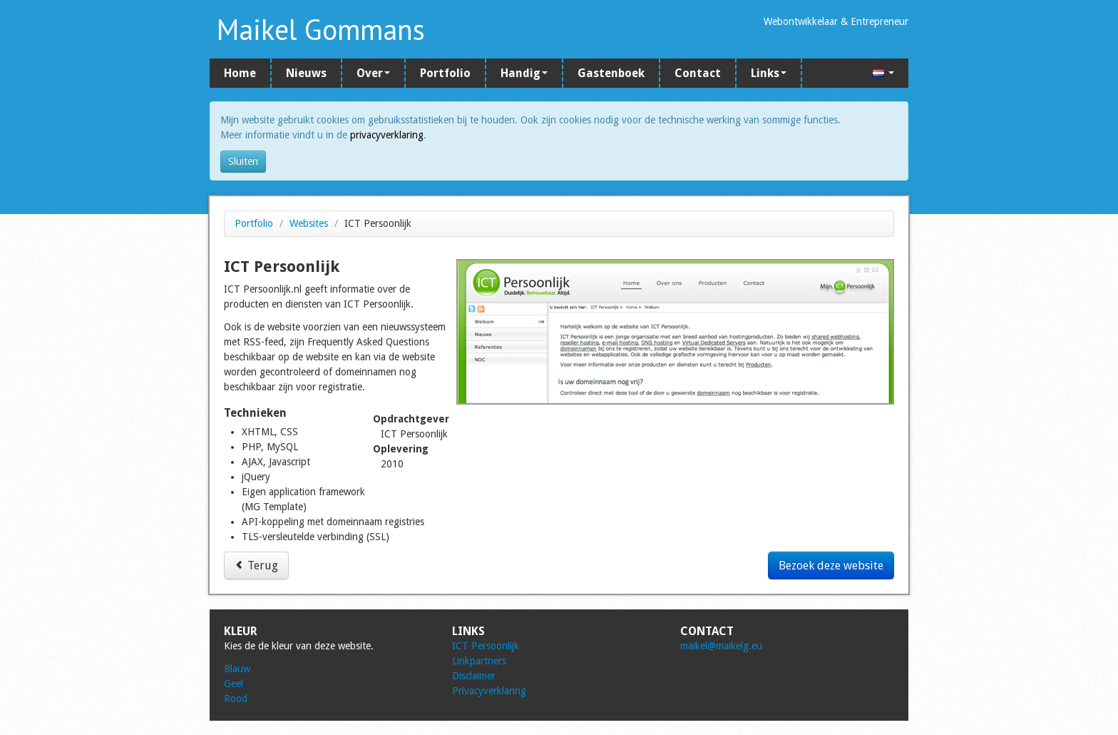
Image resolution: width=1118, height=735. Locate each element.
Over (373, 73)
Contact (698, 73)
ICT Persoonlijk (485, 646)
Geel (233, 683)
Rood (235, 698)
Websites (308, 223)
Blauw (237, 668)
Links (768, 73)
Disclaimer (474, 675)
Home (240, 73)
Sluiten (243, 161)
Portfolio (445, 73)
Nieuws (306, 73)
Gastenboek (611, 73)
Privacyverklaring (489, 690)
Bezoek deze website (831, 565)
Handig (524, 73)
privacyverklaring (387, 135)
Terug (256, 565)
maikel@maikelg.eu (721, 646)
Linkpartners (479, 660)
